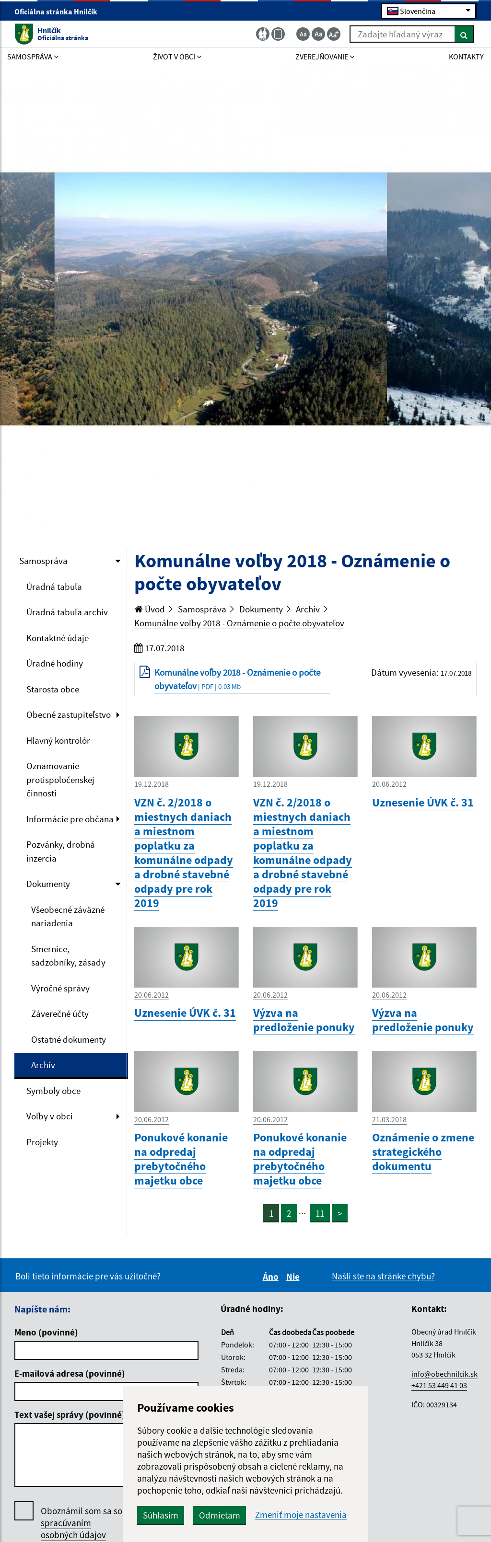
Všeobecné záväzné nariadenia (68, 916)
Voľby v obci (49, 1116)
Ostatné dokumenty (68, 1039)
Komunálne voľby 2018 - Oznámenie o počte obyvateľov (239, 623)
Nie (294, 1276)
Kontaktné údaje (57, 638)
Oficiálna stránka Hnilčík (59, 11)
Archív (43, 1064)
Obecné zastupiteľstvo (68, 714)
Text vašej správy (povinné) (69, 1414)
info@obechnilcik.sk (444, 1374)
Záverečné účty (60, 1013)
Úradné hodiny (54, 663)
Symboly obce (53, 1090)
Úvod (149, 609)
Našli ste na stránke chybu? (383, 1276)
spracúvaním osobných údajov (73, 1529)
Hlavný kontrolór (58, 740)
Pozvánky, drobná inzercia (60, 851)
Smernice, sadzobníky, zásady (68, 955)
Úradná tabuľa (54, 586)
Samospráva (43, 560)
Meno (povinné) (46, 1332)
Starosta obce (52, 689)
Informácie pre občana (70, 819)
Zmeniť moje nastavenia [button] (301, 1514)
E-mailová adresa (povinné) (69, 1373)
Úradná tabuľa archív (67, 612)
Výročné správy (60, 988)
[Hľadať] (464, 34)
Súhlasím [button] (160, 1515)
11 (320, 1213)
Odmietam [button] (219, 1515)
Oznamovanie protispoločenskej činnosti (60, 779)
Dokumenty (48, 883)
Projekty (42, 1142)
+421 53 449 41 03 (439, 1385)
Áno (272, 1276)
